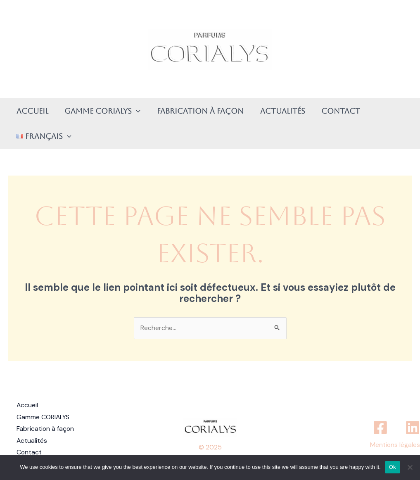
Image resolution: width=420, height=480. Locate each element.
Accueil (31, 111)
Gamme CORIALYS (100, 111)
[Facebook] (380, 426)
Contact (334, 111)
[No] (410, 467)
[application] (134, 111)
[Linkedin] (412, 426)
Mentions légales (395, 443)
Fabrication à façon (196, 111)
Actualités (277, 111)
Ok (392, 467)
